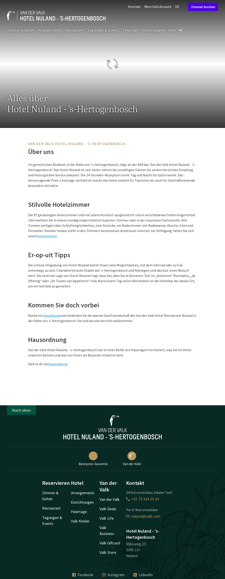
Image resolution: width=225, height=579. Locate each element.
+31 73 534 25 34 (142, 498)
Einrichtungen (153, 30)
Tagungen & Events (103, 30)
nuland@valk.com (143, 516)
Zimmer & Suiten (21, 30)
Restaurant (74, 30)
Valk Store (108, 552)
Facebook (82, 574)
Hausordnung (57, 364)
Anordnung (51, 315)
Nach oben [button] (21, 410)
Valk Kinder (80, 521)
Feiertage (131, 30)
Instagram (113, 574)
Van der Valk (132, 459)
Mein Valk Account (158, 6)
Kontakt (134, 6)
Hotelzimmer (46, 236)
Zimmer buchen (203, 7)
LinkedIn (143, 574)
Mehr (175, 30)
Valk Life (107, 518)
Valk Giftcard (110, 542)
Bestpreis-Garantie (93, 459)
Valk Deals (108, 508)
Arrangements (50, 30)
